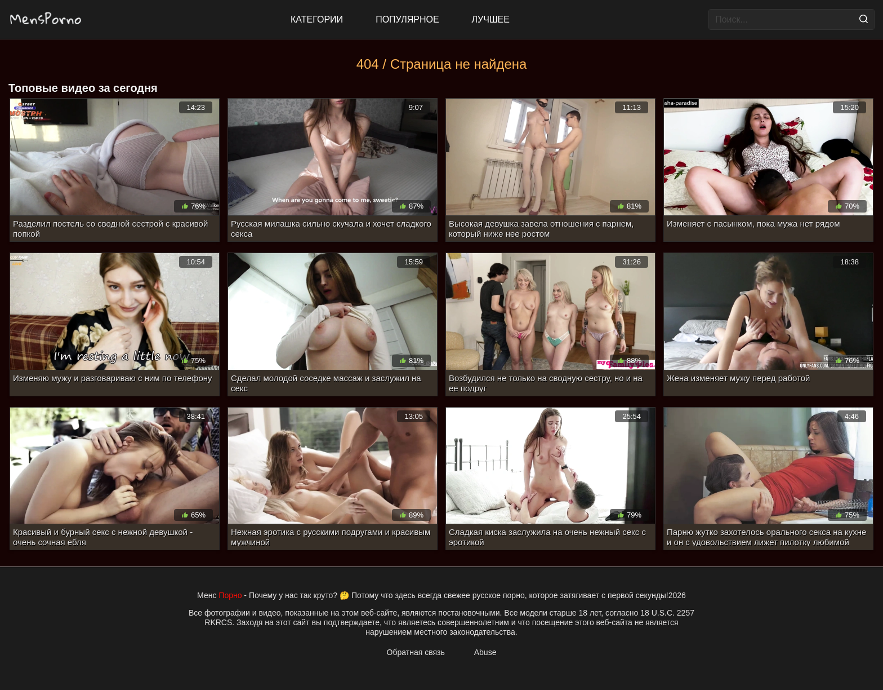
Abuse (485, 652)
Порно (230, 595)
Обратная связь (416, 652)
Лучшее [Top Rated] (491, 19)
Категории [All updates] (317, 19)
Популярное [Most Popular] (407, 19)
